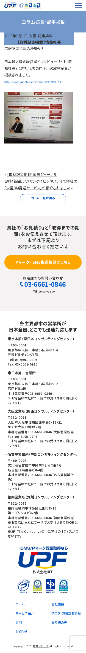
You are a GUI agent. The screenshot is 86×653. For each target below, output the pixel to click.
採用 (18, 622)
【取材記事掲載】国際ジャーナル (32, 174)
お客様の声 (59, 622)
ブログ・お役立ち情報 (66, 613)
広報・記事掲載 (41, 35)
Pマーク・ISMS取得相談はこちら (43, 262)
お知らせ (21, 631)
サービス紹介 (24, 613)
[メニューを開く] (78, 5)
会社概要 (57, 604)
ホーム (20, 604)
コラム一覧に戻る (43, 198)
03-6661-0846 (43, 284)
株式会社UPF (40, 646)
